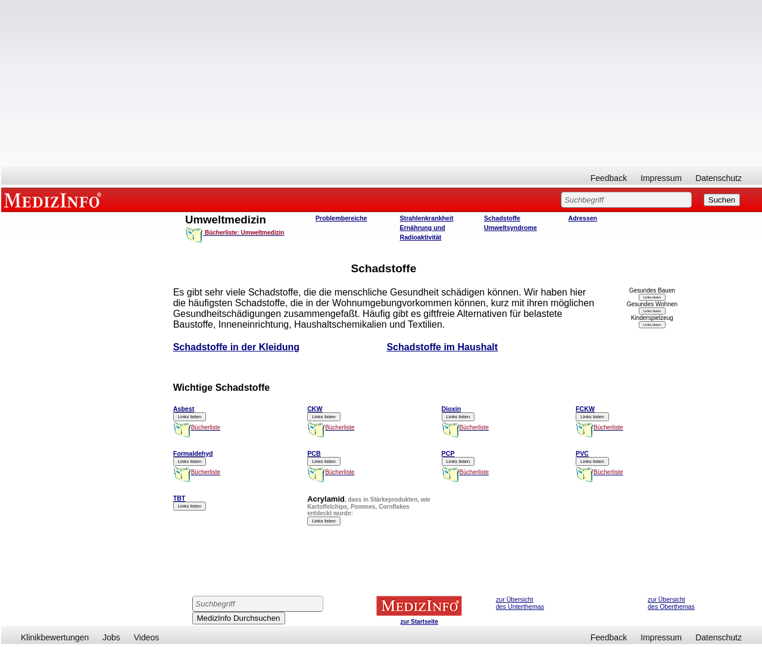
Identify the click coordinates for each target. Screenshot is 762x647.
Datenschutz (718, 178)
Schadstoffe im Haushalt (442, 347)
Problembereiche (341, 218)
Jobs (111, 637)
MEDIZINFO (54, 199)
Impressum (661, 178)
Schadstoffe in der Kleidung (236, 347)
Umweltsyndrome (510, 227)
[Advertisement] (381, 83)
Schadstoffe (502, 218)
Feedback (609, 178)
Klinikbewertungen (55, 637)
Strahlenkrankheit (427, 218)
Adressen (583, 218)
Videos (147, 637)
